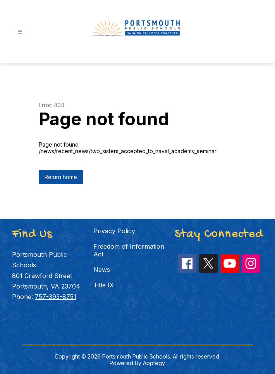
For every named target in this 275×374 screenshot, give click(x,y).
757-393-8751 (55, 297)
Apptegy (154, 363)
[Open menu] (19, 31)
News (101, 269)
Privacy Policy (114, 231)
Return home (61, 177)
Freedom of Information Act (128, 250)
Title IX (103, 285)
